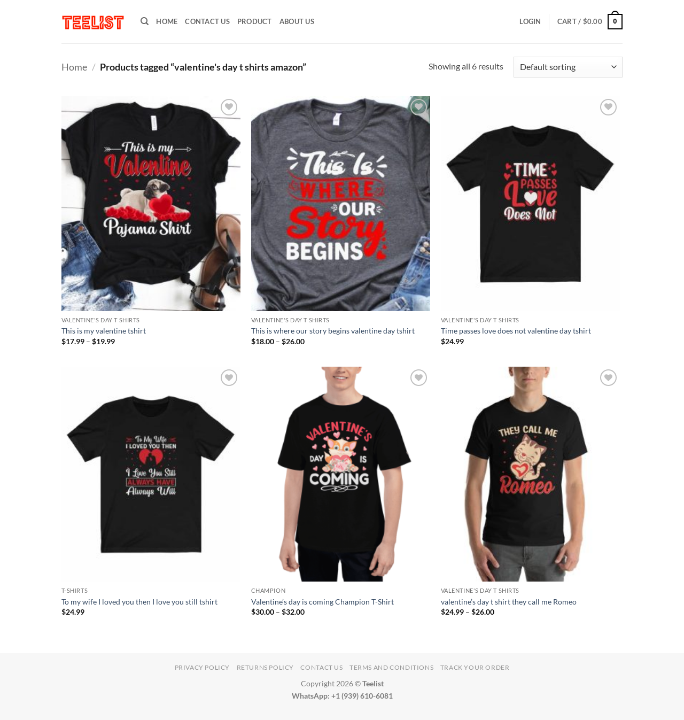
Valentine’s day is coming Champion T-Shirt (322, 601)
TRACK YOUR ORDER (475, 667)
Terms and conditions (391, 667)
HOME (166, 21)
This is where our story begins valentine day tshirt (333, 330)
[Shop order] (568, 67)
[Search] (145, 21)
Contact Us (207, 21)
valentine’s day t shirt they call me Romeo (509, 601)
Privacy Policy (202, 667)
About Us (296, 21)
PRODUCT (254, 21)
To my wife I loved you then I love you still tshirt (139, 601)
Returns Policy (265, 667)
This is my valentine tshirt (103, 330)
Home (74, 67)
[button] (530, 21)
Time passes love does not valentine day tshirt (516, 330)
